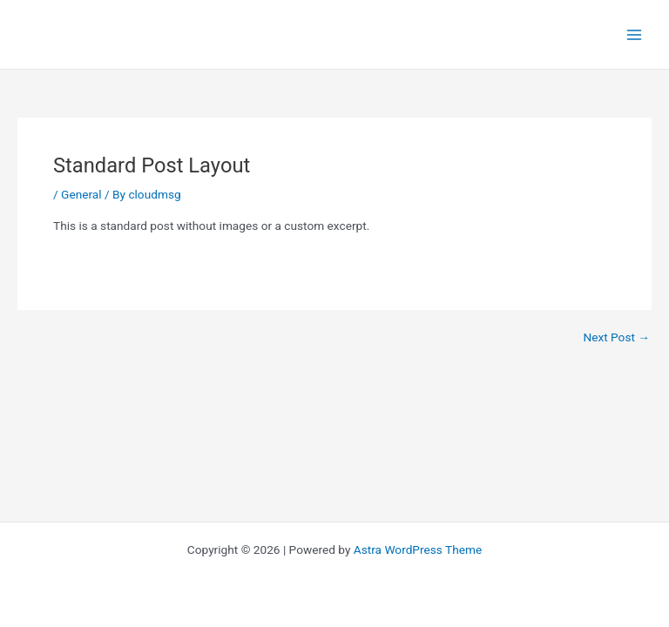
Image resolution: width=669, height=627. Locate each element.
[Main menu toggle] (634, 34)
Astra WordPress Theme (418, 549)
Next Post (616, 338)
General (81, 194)
